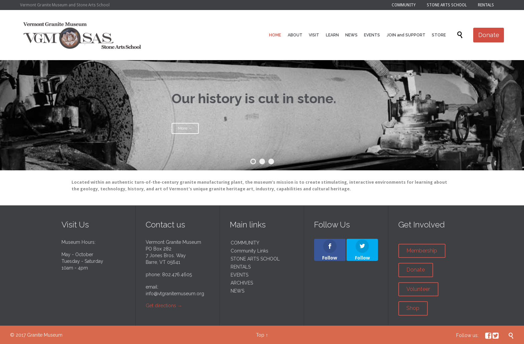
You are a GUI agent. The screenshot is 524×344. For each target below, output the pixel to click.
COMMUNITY (245, 242)
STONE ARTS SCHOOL (255, 259)
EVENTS (239, 275)
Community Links (249, 250)
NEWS (237, 291)
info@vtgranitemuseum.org (175, 293)
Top (260, 335)
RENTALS (241, 267)
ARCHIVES (242, 283)
